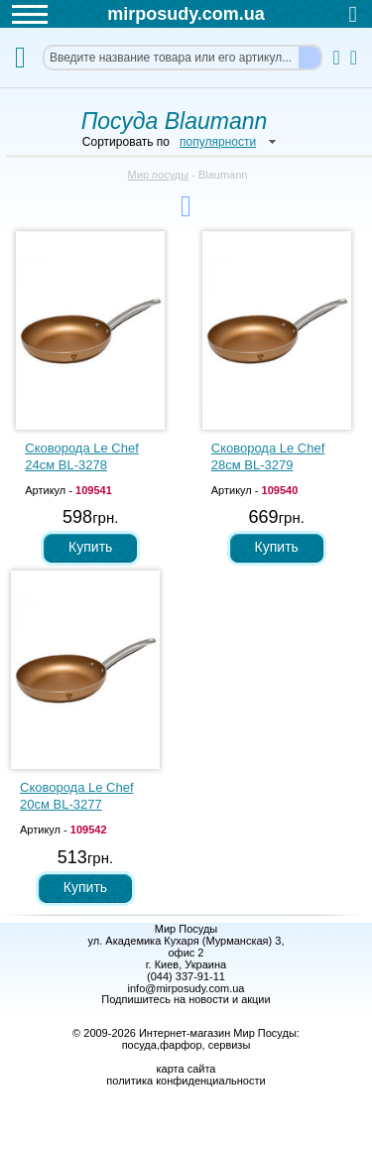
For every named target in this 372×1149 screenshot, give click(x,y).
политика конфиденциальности (185, 1080)
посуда (139, 1045)
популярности (218, 142)
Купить (90, 547)
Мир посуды (158, 175)
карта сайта (186, 1069)
